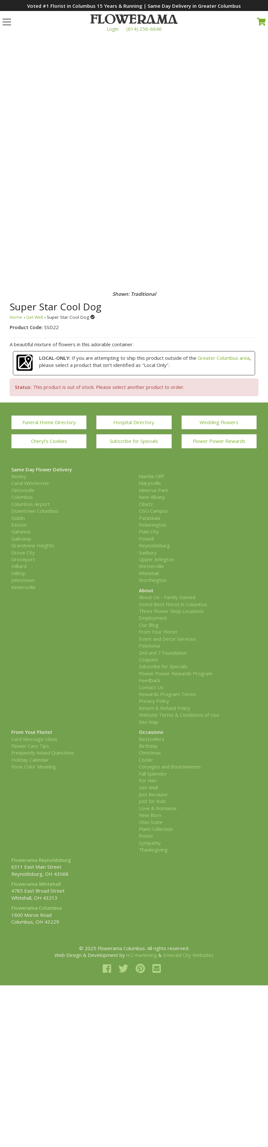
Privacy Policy (154, 701)
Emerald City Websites (188, 955)
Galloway (21, 538)
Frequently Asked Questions (42, 752)
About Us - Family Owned (167, 597)
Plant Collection (156, 829)
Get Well (34, 317)
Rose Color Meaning (33, 766)
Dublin (18, 518)
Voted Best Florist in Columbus (173, 604)
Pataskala (149, 518)
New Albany (152, 497)
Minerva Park (153, 490)
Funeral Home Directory (49, 422)
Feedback (149, 680)
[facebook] (108, 968)
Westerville (151, 566)
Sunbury (148, 552)
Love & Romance (158, 808)
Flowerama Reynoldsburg (41, 860)
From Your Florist (158, 631)
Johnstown (23, 580)
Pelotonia (149, 645)
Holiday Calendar (30, 759)
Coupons (148, 659)
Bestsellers (151, 739)
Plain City (149, 531)
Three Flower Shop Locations (171, 611)
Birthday (148, 746)
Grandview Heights (32, 545)
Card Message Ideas (34, 739)
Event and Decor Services (167, 639)
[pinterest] (142, 968)
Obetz (146, 504)
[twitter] (125, 968)
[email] (156, 968)
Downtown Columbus (34, 511)
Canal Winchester (30, 483)
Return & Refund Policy (164, 708)
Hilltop (18, 573)
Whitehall (149, 573)
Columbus (22, 497)
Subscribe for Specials (134, 441)
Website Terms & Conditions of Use (179, 715)
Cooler (146, 759)
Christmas (150, 752)
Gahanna (20, 531)
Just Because (153, 794)
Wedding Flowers (219, 422)
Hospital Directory (133, 422)
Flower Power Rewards (219, 441)
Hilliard (18, 566)
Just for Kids (152, 801)
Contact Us (151, 687)
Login (113, 29)
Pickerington (152, 524)
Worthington (153, 580)
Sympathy (150, 843)
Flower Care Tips (30, 746)
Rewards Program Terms (167, 694)
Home (16, 317)
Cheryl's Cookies (49, 441)
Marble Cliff (151, 476)
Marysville (150, 483)
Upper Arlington (156, 559)
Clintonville (23, 490)
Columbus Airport (30, 504)
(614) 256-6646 (144, 29)
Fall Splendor (153, 773)
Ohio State (150, 822)
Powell (146, 538)
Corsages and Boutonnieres (170, 766)
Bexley (18, 476)
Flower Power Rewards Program (175, 673)
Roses (146, 835)
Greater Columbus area (224, 358)
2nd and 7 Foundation (163, 652)
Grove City (23, 552)
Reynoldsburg (154, 545)
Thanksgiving (153, 849)
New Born (150, 815)
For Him (148, 780)
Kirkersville (23, 587)
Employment (153, 618)
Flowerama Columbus (36, 908)
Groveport (23, 559)
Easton (19, 524)
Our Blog (149, 625)
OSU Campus (153, 511)
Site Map (148, 722)
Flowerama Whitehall (36, 884)
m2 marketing (141, 955)
